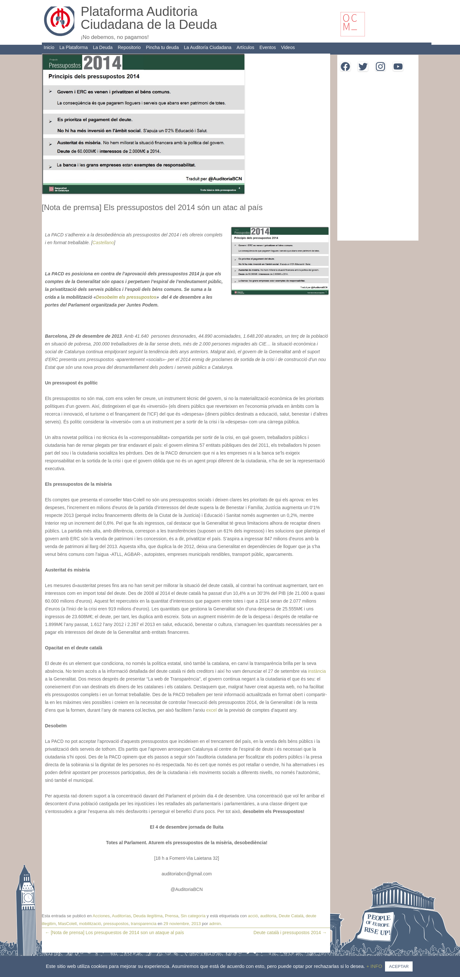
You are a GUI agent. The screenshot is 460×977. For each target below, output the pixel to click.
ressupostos (142, 297)
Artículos (245, 47)
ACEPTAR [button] (398, 966)
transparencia (143, 923)
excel (212, 710)
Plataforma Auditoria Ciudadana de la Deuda (149, 18)
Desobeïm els (110, 297)
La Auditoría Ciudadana (207, 47)
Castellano (103, 242)
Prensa (171, 915)
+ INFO (374, 966)
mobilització (90, 923)
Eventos (267, 47)
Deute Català (291, 915)
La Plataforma (73, 47)
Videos (288, 47)
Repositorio (129, 47)
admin (215, 923)
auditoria (268, 915)
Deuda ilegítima (147, 915)
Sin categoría (192, 915)
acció (253, 915)
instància (317, 671)
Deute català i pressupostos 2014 (290, 932)
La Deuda (103, 47)
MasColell (67, 923)
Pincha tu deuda (162, 47)
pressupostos (116, 923)
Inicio (49, 47)
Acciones (101, 915)
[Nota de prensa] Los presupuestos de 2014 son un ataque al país (114, 932)
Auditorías (121, 915)
